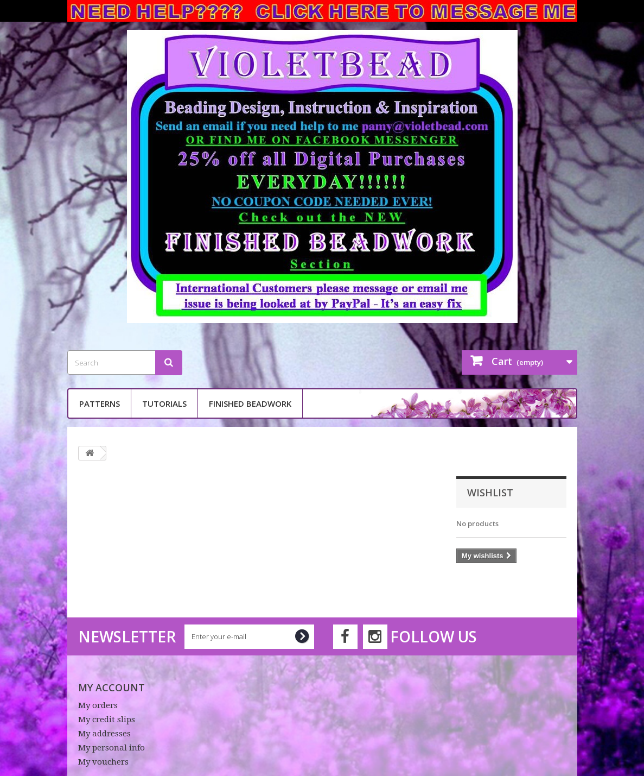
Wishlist (490, 492)
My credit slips (106, 719)
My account (111, 687)
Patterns (99, 403)
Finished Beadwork (250, 403)
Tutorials (164, 403)
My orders (98, 705)
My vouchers (103, 762)
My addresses (104, 734)
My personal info (111, 748)
